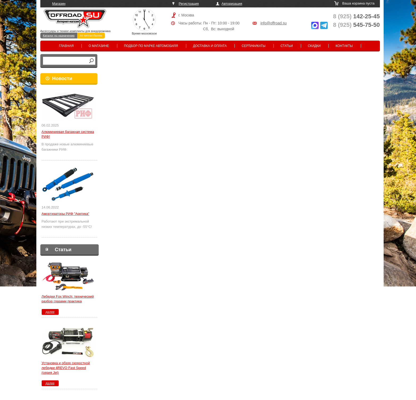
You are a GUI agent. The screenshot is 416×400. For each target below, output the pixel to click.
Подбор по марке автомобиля (151, 46)
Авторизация (232, 4)
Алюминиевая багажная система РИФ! (68, 134)
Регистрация (189, 4)
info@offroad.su (274, 23)
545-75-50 (356, 24)
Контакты (344, 46)
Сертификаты (254, 46)
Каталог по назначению (59, 35)
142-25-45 (356, 16)
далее (49, 312)
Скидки (314, 46)
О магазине (99, 46)
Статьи (287, 46)
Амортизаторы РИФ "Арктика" (65, 214)
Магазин (59, 4)
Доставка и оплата (210, 46)
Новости (62, 78)
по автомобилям (91, 35)
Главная (66, 46)
